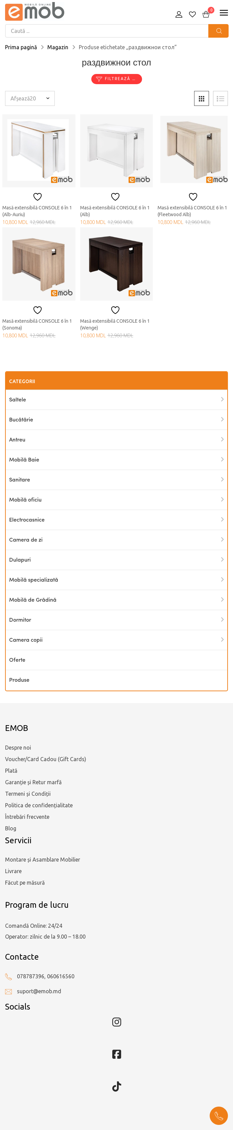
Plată (11, 771)
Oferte (17, 660)
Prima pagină (21, 47)
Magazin (57, 47)
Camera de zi (26, 540)
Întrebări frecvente (27, 817)
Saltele (17, 400)
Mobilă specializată (33, 580)
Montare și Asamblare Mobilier (42, 859)
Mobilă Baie (24, 460)
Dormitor (20, 620)
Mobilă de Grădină (32, 600)
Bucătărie (21, 420)
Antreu (17, 440)
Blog (10, 828)
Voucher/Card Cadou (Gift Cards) (45, 759)
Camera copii (26, 640)
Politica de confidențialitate (39, 805)
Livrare (13, 871)
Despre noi (18, 748)
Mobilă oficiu (25, 500)
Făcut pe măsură (25, 883)
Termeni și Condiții (28, 794)
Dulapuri (20, 560)
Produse (19, 680)
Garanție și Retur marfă (33, 782)
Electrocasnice (27, 520)
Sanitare (19, 480)
